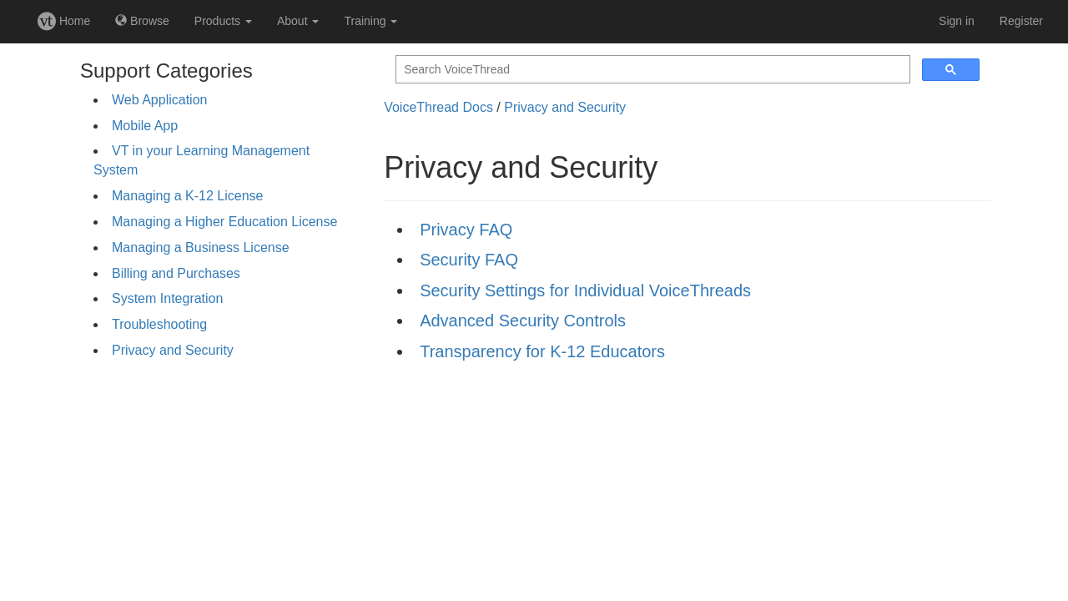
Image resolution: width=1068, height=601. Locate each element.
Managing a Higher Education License (224, 222)
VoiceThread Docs (438, 107)
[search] (651, 69)
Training (370, 21)
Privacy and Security (173, 350)
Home (64, 21)
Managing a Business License (201, 247)
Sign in (957, 21)
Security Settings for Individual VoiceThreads (585, 290)
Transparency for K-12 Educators (542, 351)
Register (1021, 21)
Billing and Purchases (176, 273)
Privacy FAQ (466, 229)
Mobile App (145, 126)
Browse (142, 21)
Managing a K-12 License (187, 196)
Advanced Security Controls (523, 320)
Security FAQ (469, 259)
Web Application (159, 100)
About (298, 21)
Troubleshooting (159, 324)
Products (223, 21)
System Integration (167, 298)
